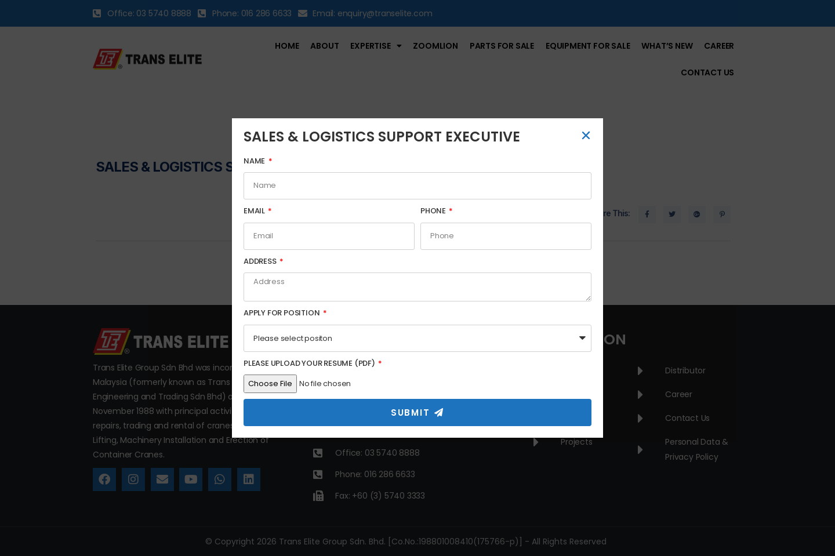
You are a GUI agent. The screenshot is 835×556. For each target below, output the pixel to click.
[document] (417, 278)
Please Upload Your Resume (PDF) (310, 363)
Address (261, 261)
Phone (434, 210)
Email (255, 210)
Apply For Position (282, 312)
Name (255, 160)
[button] (585, 135)
